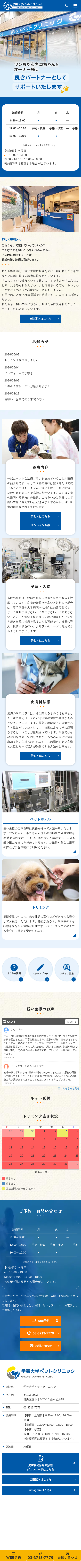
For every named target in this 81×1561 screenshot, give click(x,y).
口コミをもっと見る (68, 1088)
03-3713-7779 (31, 1407)
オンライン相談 (40, 525)
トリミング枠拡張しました (21, 360)
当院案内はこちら (40, 318)
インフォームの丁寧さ (18, 373)
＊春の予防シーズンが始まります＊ (27, 386)
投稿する (72, 1021)
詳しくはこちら (40, 516)
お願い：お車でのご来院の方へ (24, 399)
